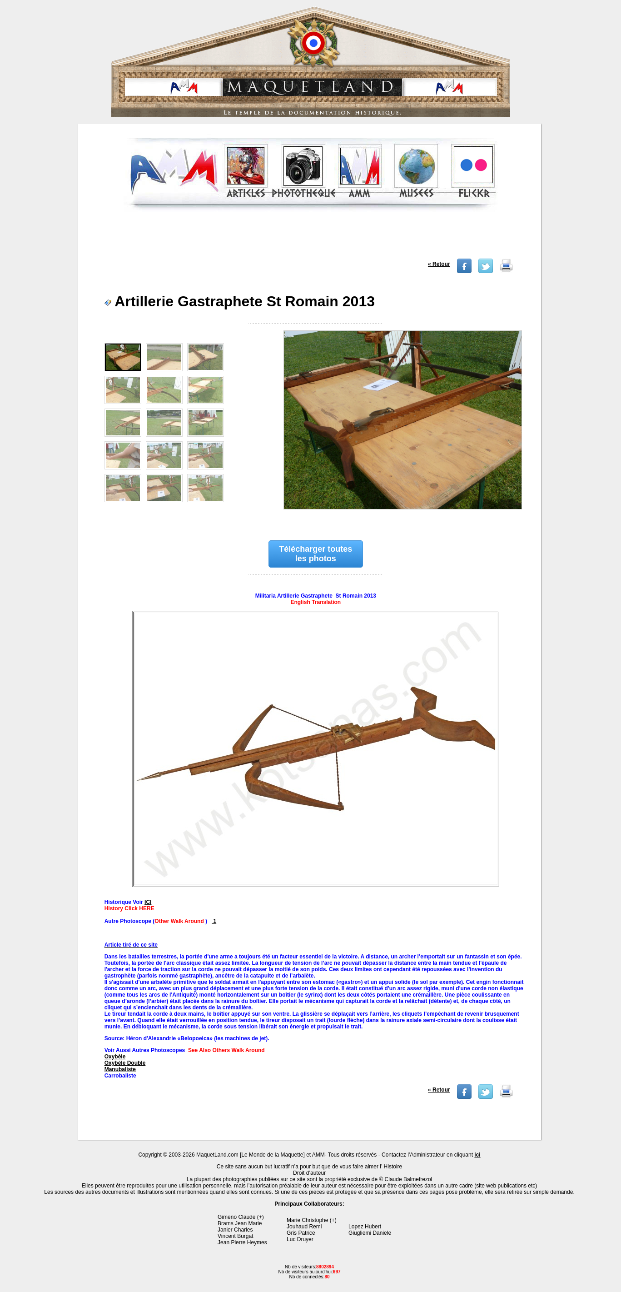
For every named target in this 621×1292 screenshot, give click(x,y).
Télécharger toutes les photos (315, 553)
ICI (147, 902)
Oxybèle (115, 1056)
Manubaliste (120, 1069)
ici (477, 1155)
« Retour (439, 264)
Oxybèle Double (125, 1063)
